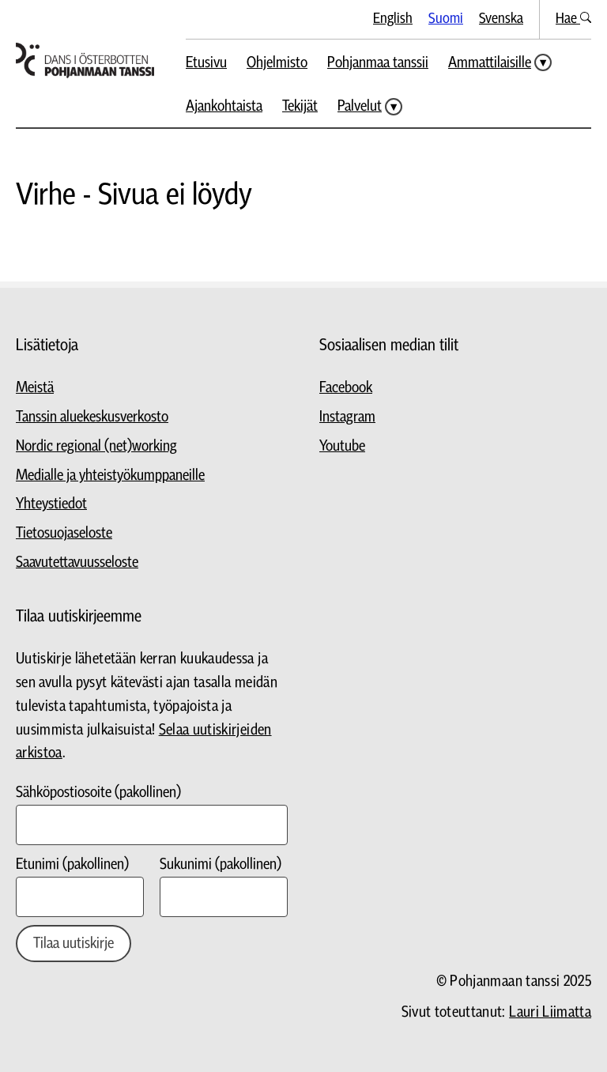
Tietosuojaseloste (64, 533)
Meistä (35, 387)
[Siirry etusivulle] (85, 60)
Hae (573, 18)
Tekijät (300, 106)
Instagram (347, 417)
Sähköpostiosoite (98, 792)
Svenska (501, 18)
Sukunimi (220, 864)
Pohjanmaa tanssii (377, 62)
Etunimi (72, 864)
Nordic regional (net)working (96, 446)
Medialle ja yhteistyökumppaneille (110, 475)
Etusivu (206, 62)
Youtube (342, 446)
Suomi (445, 18)
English (393, 18)
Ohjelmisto (277, 62)
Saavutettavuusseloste (77, 562)
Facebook (345, 387)
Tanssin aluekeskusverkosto (92, 417)
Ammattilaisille (489, 62)
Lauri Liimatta (550, 1012)
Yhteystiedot (51, 503)
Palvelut (359, 106)
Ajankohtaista (224, 106)
